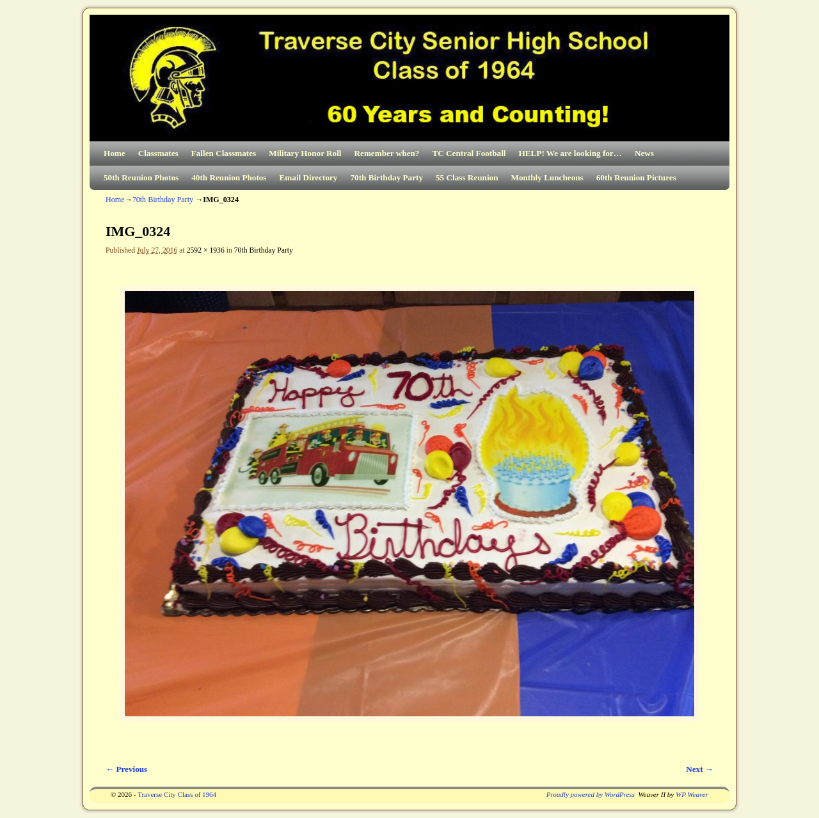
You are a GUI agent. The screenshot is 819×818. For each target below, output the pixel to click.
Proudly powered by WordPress (590, 794)
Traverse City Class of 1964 (177, 794)
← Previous (126, 769)
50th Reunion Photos (141, 177)
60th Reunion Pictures (636, 177)
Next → (699, 769)
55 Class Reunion (467, 177)
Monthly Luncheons (547, 177)
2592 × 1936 (206, 250)
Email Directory (309, 177)
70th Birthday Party (386, 177)
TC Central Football (468, 153)
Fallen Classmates (223, 153)
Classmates (158, 153)
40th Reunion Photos (228, 177)
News (644, 153)
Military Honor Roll (305, 153)
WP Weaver (692, 794)
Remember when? (387, 153)
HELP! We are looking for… (569, 153)
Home (114, 153)
